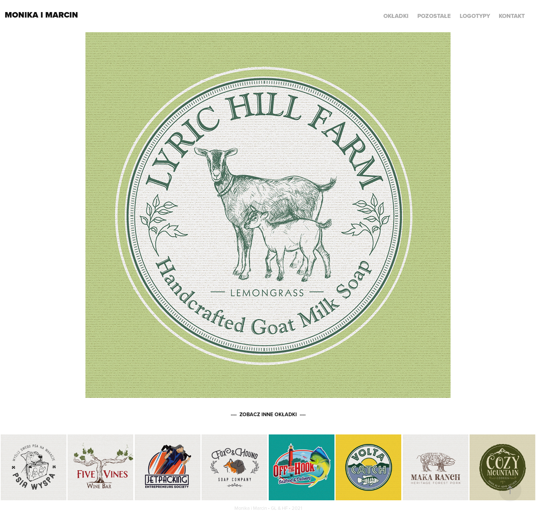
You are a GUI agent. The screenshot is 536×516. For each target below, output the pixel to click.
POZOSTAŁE (434, 16)
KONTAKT (512, 16)
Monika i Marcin (41, 15)
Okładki (396, 16)
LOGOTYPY (475, 16)
